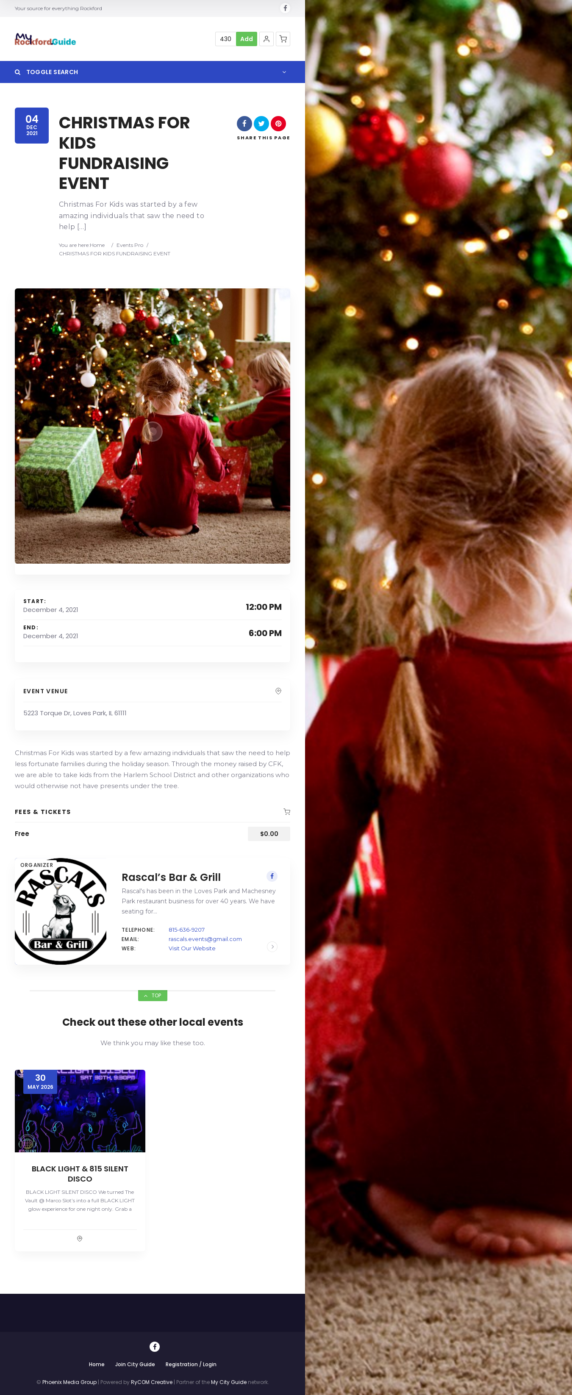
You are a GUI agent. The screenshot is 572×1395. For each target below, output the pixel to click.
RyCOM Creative (151, 1382)
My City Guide (229, 1382)
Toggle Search (46, 72)
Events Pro (130, 245)
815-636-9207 (187, 929)
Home (97, 245)
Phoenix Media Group (69, 1382)
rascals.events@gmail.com (205, 939)
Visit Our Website (192, 948)
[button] (266, 39)
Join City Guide (135, 1364)
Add (246, 39)
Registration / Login (191, 1364)
